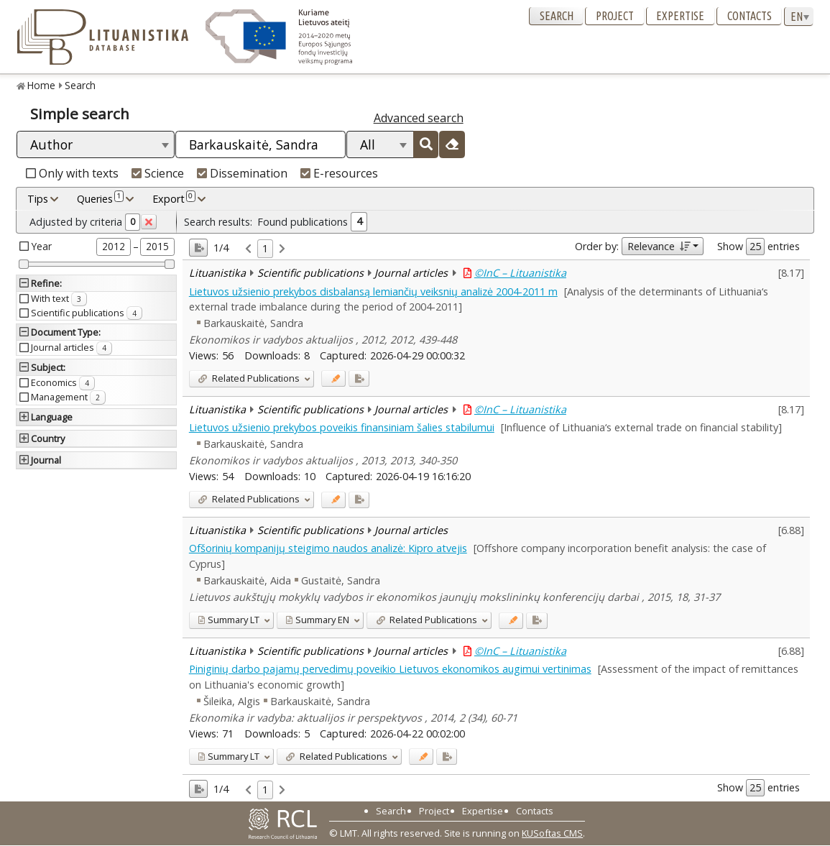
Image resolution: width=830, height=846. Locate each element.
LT (228, 619)
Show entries (758, 246)
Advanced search (419, 118)
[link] (248, 249)
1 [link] (265, 248)
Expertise (680, 15)
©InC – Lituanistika (520, 273)
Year (42, 246)
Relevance (658, 246)
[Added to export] (359, 378)
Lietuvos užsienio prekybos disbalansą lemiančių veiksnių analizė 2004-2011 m (373, 291)
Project (615, 15)
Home (41, 85)
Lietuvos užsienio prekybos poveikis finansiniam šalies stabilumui (341, 427)
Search (556, 15)
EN (317, 619)
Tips (37, 199)
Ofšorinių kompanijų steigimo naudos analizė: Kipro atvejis (328, 548)
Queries (100, 198)
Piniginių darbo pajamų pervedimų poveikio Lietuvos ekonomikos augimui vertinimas (390, 669)
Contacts (749, 15)
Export (173, 198)
